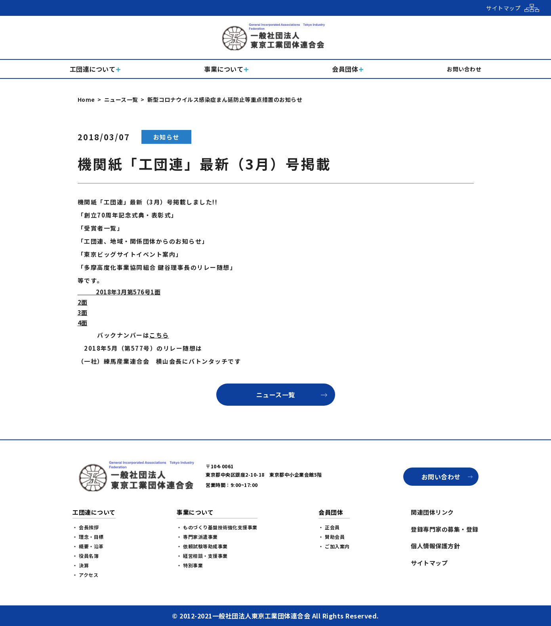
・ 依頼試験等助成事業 (202, 546)
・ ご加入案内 (334, 546)
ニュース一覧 (121, 99)
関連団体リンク (432, 512)
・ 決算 (80, 565)
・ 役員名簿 (85, 555)
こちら (159, 335)
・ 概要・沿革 (88, 546)
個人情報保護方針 (435, 546)
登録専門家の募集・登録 (445, 529)
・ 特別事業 (190, 565)
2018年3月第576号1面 (119, 292)
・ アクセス (85, 574)
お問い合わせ (441, 476)
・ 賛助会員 (331, 536)
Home (86, 99)
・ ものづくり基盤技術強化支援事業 (217, 527)
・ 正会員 (329, 527)
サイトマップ (429, 563)
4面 (83, 323)
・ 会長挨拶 (85, 527)
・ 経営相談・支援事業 (202, 555)
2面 (83, 302)
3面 (83, 312)
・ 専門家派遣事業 (197, 536)
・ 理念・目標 (88, 536)
